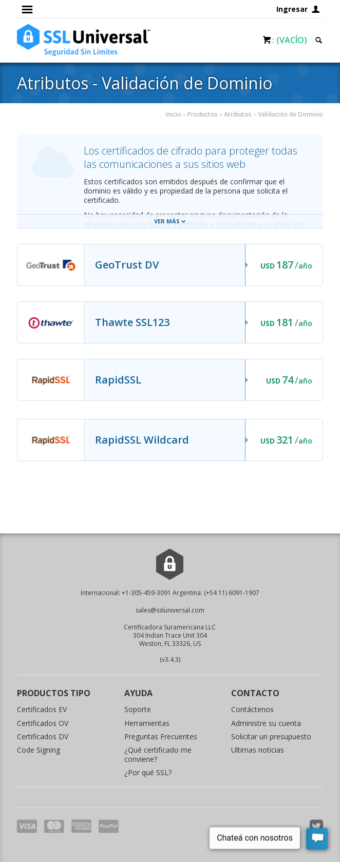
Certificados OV (42, 723)
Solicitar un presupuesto (271, 736)
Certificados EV (42, 709)
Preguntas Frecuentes (160, 736)
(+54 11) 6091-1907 (231, 592)
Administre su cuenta (266, 723)
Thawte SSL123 (132, 322)
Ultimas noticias (257, 750)
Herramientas (146, 723)
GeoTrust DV (127, 265)
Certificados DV (42, 736)
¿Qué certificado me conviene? (158, 754)
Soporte (137, 709)
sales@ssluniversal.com (170, 610)
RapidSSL (118, 380)
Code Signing (38, 750)
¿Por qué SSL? (148, 772)
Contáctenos (252, 709)
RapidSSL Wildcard (142, 440)
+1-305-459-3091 (146, 592)
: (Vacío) (289, 40)
